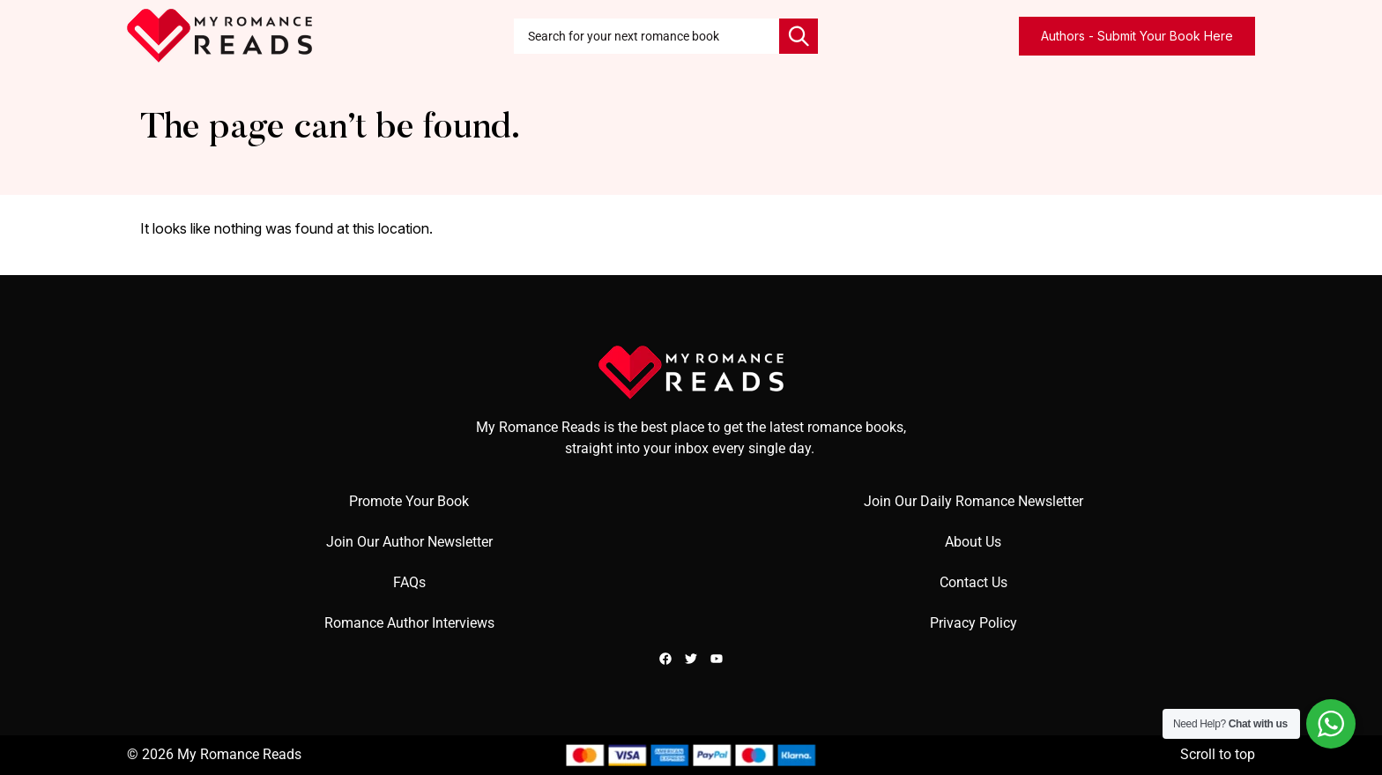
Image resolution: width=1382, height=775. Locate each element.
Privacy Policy (973, 623)
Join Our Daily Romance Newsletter (973, 501)
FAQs (409, 582)
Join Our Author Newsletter (409, 541)
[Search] (798, 36)
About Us (973, 541)
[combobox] (647, 36)
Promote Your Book (409, 501)
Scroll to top (1217, 754)
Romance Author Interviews (409, 623)
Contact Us (973, 582)
